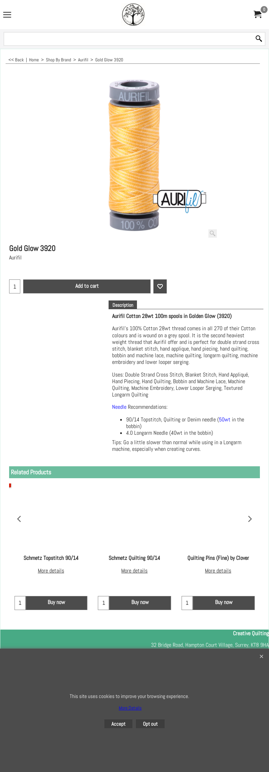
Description (122, 305)
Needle (119, 407)
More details (51, 570)
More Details (130, 708)
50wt (224, 419)
